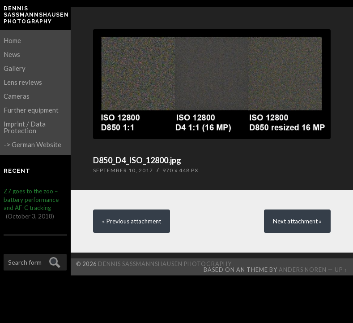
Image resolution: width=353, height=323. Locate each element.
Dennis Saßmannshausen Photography (35, 15)
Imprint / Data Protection (25, 127)
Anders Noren (303, 269)
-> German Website (32, 144)
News (12, 54)
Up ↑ (341, 269)
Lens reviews (23, 82)
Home (12, 40)
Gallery (15, 68)
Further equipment (31, 110)
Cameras (17, 96)
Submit (53, 261)
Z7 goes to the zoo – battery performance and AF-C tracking (31, 200)
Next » (297, 221)
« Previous (131, 221)
